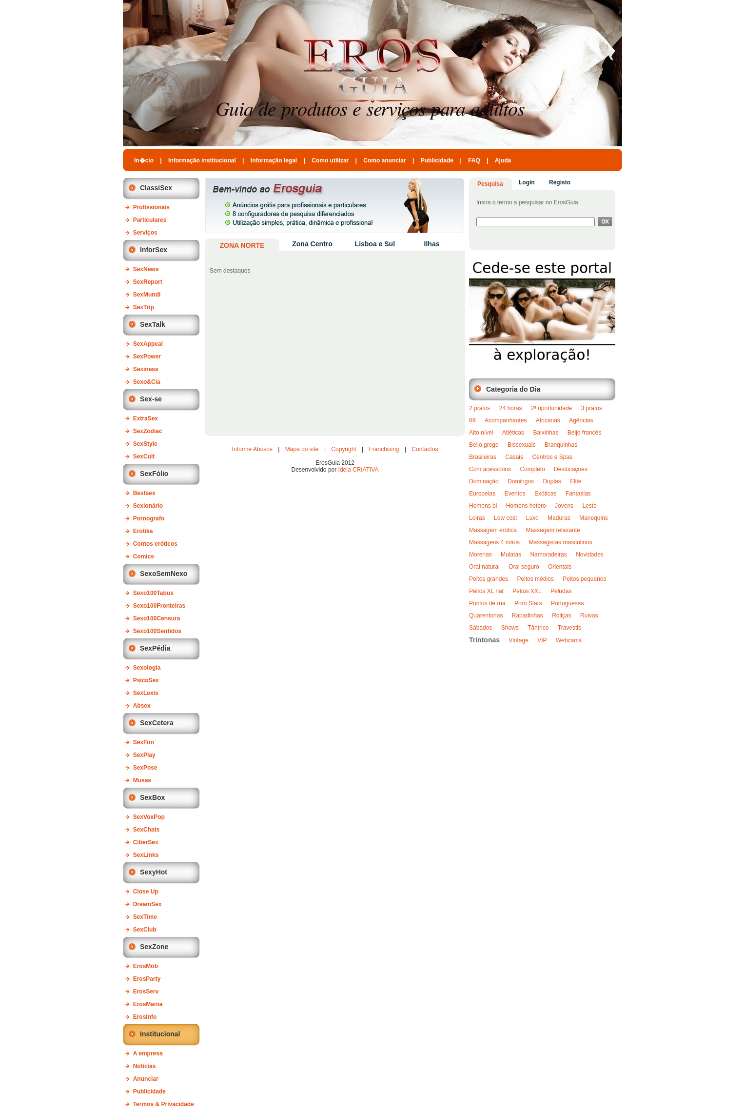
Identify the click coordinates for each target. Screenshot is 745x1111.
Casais (514, 457)
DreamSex (147, 904)
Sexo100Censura (156, 618)
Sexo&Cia (146, 381)
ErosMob (145, 966)
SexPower (147, 356)
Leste (589, 505)
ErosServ (146, 991)
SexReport (147, 281)
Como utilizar (330, 160)
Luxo (532, 518)
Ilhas (432, 244)
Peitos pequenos (584, 578)
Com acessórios (490, 469)
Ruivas (589, 615)
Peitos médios (535, 578)
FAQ (474, 160)
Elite (575, 481)
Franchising (384, 449)
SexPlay (144, 755)
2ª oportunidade (551, 408)
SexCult (144, 456)
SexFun (143, 742)
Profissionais (151, 207)
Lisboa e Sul (375, 244)
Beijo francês (584, 432)
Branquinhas (561, 444)
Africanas (548, 420)
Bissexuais (521, 444)
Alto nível (481, 432)
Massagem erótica (493, 530)
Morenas (480, 554)
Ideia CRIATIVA (358, 469)
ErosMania (148, 1004)
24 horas (510, 408)
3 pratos (591, 408)
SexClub (145, 929)
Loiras (477, 518)
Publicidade (437, 160)
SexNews (146, 269)
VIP (542, 640)
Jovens (564, 505)
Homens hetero (526, 505)
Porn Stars (528, 603)
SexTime (145, 916)
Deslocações (571, 469)
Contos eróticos (155, 543)
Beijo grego (484, 444)
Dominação (484, 481)
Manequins (593, 518)
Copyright (343, 449)
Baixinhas (545, 432)
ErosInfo (145, 1016)
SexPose (145, 767)
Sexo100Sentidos (157, 631)
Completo (532, 469)
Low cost (505, 518)
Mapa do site (302, 449)
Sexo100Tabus (153, 593)
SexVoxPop (149, 816)
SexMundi (147, 294)
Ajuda (503, 160)
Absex (142, 705)
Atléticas (513, 432)
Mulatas (511, 554)
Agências (581, 420)
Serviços (145, 232)
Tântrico (538, 627)
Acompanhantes (506, 420)
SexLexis (145, 693)
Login (527, 182)
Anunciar (145, 1078)
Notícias (144, 1066)
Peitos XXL (526, 591)
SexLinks (146, 855)
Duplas (552, 481)
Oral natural (484, 566)
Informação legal (274, 160)
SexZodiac (147, 431)
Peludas (560, 591)
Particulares (150, 220)
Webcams (569, 640)
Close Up (145, 891)
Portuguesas (567, 603)
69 (472, 420)
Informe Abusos (252, 449)
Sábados (480, 627)
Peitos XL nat (486, 591)
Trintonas (484, 640)
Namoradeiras (548, 554)
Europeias (482, 493)
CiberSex (145, 842)
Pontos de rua (487, 603)
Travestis (569, 627)
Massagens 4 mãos (494, 542)
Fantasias (578, 493)
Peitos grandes (488, 578)
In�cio (144, 160)
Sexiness (145, 369)
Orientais (559, 566)
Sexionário (148, 505)
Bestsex (144, 493)
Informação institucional (202, 160)
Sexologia (147, 667)
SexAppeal (148, 343)
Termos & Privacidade (163, 1104)
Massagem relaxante (553, 530)
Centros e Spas (552, 457)
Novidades (590, 554)
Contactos (425, 449)
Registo (559, 182)
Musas (142, 780)
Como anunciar (384, 160)
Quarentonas (486, 615)
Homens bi (483, 505)
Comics (143, 556)
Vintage (518, 640)
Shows (510, 627)
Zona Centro (312, 244)
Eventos (514, 493)
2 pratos (479, 408)
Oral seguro (524, 566)
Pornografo (149, 518)
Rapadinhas (527, 615)
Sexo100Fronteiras (159, 605)
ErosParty (147, 978)
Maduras (559, 518)
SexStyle (145, 443)
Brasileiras (482, 457)
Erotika (143, 531)
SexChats (146, 829)
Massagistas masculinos (560, 542)
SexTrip (143, 307)
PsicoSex (146, 680)
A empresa (148, 1053)
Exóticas (545, 493)
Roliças (561, 615)
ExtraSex (145, 418)
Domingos (521, 481)
